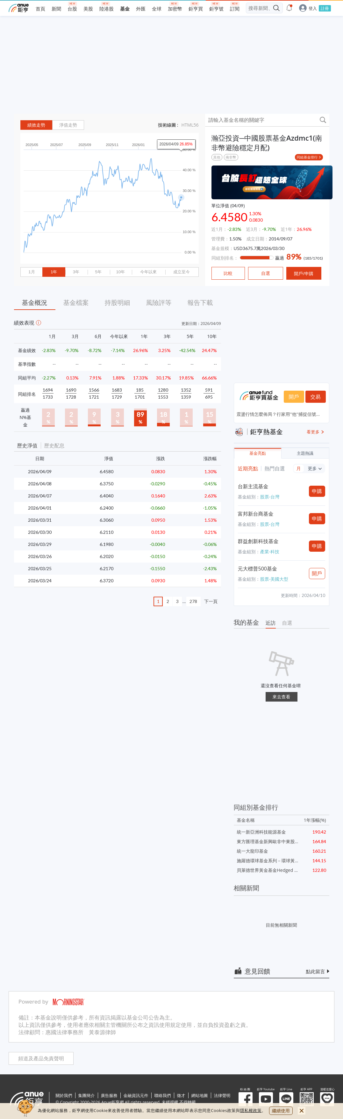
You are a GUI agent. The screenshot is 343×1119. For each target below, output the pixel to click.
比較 (228, 273)
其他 (216, 157)
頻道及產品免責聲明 (41, 1058)
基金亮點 (257, 453)
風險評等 (159, 302)
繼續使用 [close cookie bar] (281, 1111)
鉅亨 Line (286, 1099)
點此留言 (315, 971)
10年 (120, 271)
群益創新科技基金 (258, 541)
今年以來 (148, 271)
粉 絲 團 (246, 1099)
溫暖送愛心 (327, 1099)
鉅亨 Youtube (266, 1099)
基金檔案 (76, 302)
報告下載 (200, 302)
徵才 (181, 1095)
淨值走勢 (68, 125)
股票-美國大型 (274, 579)
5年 (98, 271)
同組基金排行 (307, 157)
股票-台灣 (270, 497)
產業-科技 (270, 551)
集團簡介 (86, 1095)
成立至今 (181, 271)
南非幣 (231, 157)
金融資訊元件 (136, 1095)
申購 (317, 491)
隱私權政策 (251, 1110)
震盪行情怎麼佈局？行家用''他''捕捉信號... (278, 414)
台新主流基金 (253, 486)
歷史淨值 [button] (27, 445)
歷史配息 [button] (54, 445)
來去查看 (281, 697)
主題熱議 (305, 453)
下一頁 (211, 601)
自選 (287, 622)
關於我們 (64, 1095)
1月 (31, 271)
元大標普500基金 (257, 568)
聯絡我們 (162, 1095)
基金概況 (34, 302)
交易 (316, 396)
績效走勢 (36, 125)
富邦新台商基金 (256, 513)
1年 (54, 271)
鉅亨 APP (307, 1099)
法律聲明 (222, 1095)
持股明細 (117, 302)
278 (193, 601)
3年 (76, 271)
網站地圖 (199, 1095)
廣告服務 (109, 1095)
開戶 (294, 396)
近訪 (271, 622)
